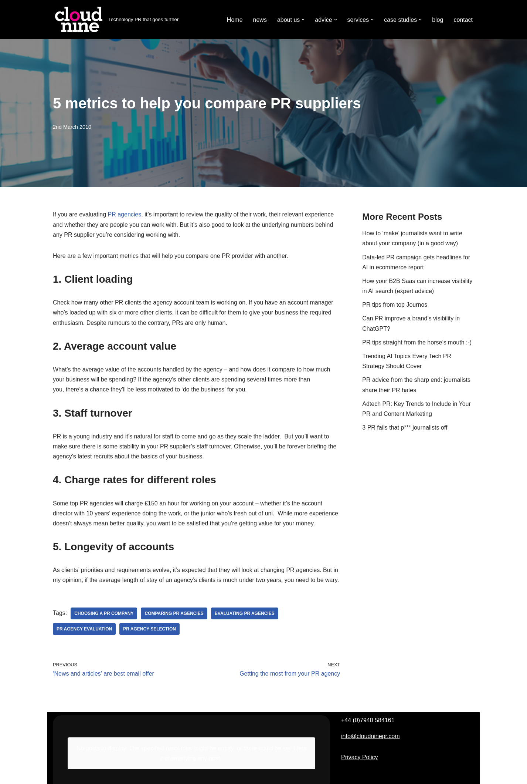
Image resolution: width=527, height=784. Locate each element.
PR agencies (125, 214)
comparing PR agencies (173, 613)
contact (463, 20)
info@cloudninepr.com (370, 736)
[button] (303, 19)
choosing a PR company (103, 613)
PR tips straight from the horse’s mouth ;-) (417, 342)
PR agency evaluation (84, 629)
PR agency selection (149, 629)
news (260, 20)
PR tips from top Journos (394, 305)
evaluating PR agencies (245, 613)
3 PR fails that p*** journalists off (404, 427)
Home (235, 20)
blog (437, 20)
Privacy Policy (359, 757)
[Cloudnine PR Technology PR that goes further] (115, 19)
